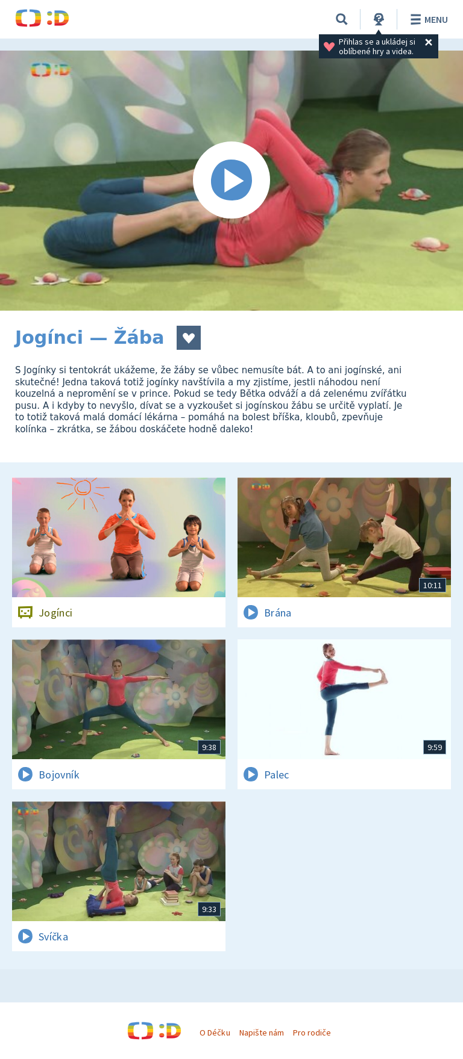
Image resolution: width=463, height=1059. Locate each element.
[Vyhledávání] (342, 19)
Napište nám (261, 1032)
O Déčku (215, 1032)
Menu (427, 19)
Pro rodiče (312, 1032)
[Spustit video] (231, 181)
